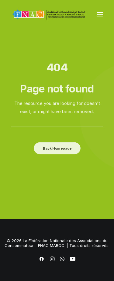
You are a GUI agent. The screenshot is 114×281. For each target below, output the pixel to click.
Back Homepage (57, 148)
